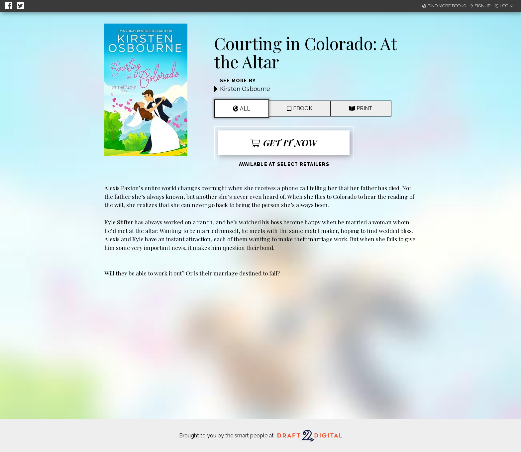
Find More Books (444, 5)
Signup (479, 5)
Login (503, 5)
